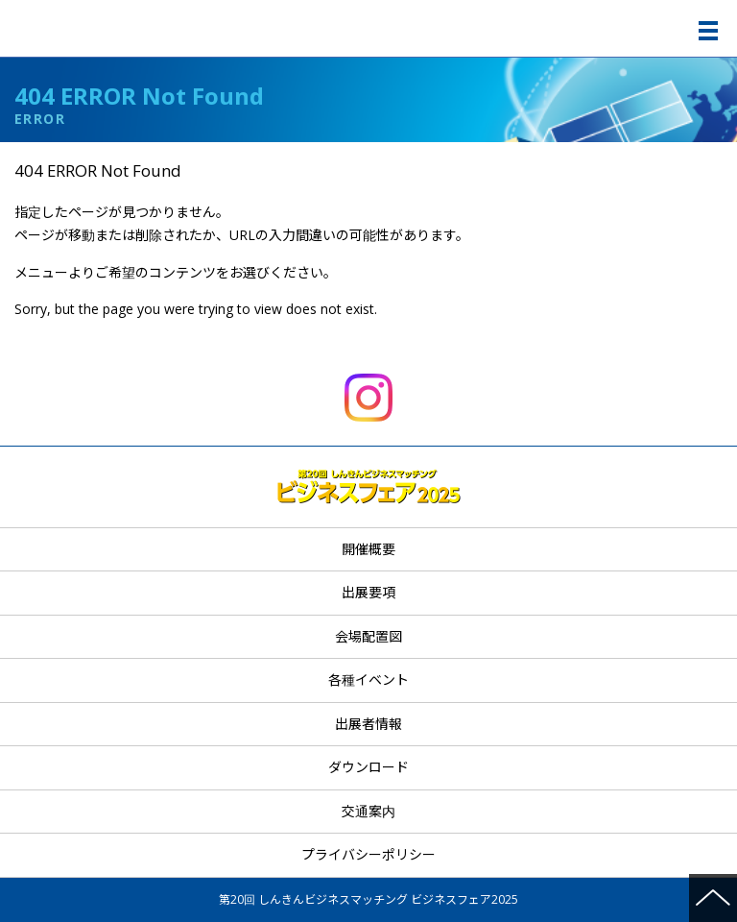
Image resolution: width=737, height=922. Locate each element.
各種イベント (368, 679)
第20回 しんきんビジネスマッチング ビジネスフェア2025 (371, 28)
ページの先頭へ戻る (713, 898)
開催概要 (368, 549)
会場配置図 (368, 636)
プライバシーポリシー (368, 854)
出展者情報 (368, 724)
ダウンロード (368, 767)
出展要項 (368, 592)
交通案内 (368, 811)
